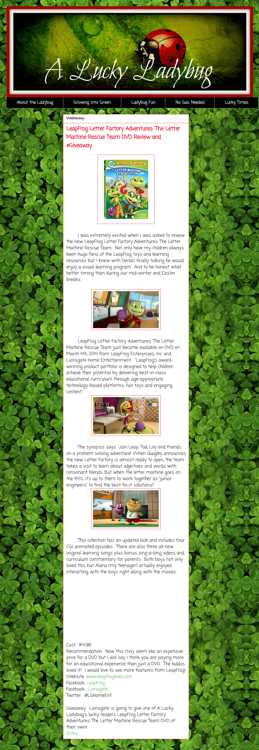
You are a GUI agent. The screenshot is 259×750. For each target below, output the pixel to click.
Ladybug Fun (143, 102)
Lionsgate (98, 689)
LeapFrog (95, 683)
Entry (72, 733)
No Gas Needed (189, 102)
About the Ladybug (35, 102)
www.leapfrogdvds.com (110, 676)
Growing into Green (92, 102)
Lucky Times (236, 102)
